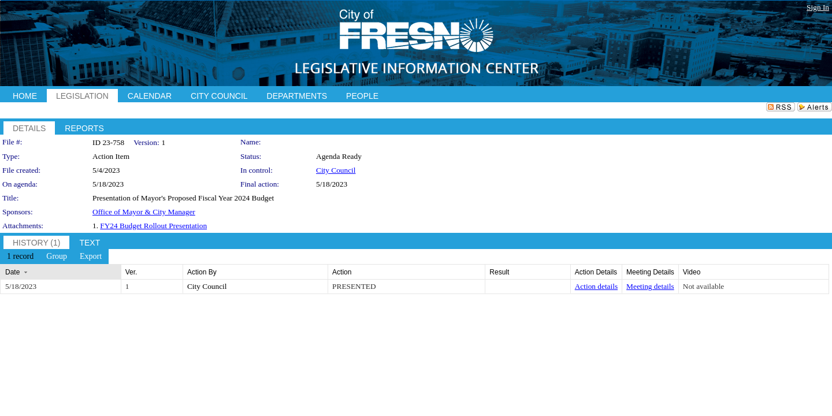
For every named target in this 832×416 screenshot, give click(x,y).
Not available (703, 286)
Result (499, 272)
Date (12, 272)
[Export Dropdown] (90, 256)
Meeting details (650, 286)
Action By (202, 272)
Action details (596, 286)
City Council (336, 170)
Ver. (131, 272)
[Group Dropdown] (56, 256)
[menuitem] (20, 256)
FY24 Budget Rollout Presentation (153, 225)
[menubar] (54, 256)
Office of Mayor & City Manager (143, 211)
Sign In (818, 7)
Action (341, 272)
